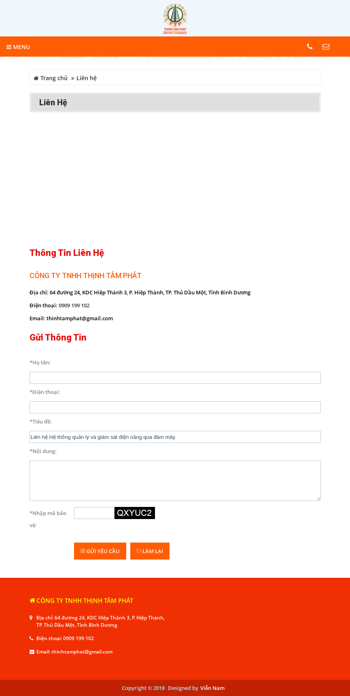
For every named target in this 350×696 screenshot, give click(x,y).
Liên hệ (53, 102)
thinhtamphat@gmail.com (81, 651)
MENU (18, 47)
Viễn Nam (212, 688)
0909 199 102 (74, 305)
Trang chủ (51, 78)
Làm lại (150, 551)
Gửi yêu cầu (100, 551)
